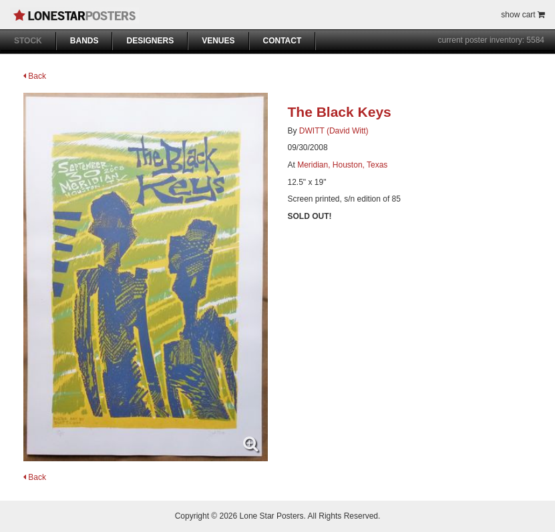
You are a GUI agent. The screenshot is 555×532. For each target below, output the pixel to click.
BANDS (84, 40)
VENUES (218, 40)
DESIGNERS (150, 40)
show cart (523, 14)
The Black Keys (339, 111)
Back (34, 76)
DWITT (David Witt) (334, 131)
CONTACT (282, 40)
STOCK (28, 40)
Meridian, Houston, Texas (342, 165)
